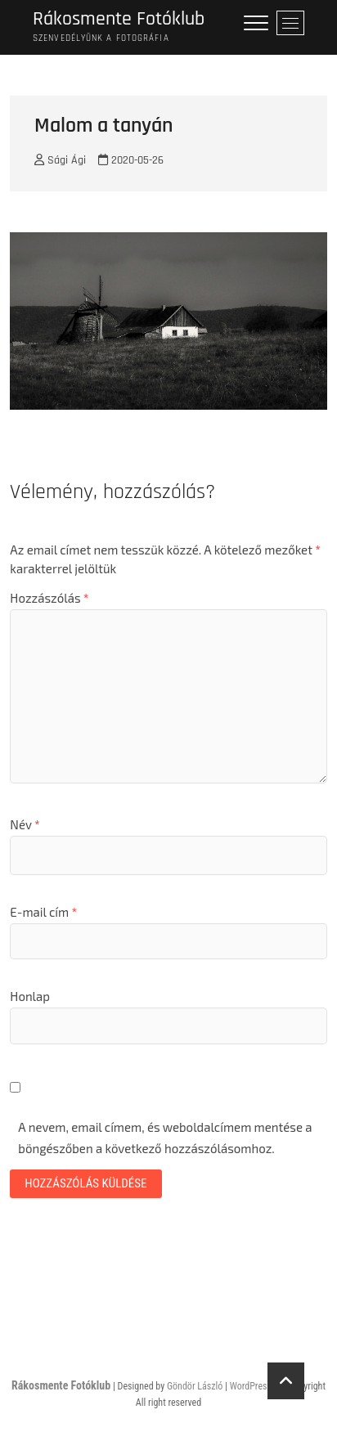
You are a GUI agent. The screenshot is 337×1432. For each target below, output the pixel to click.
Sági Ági (60, 160)
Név (24, 824)
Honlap (30, 996)
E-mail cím (43, 912)
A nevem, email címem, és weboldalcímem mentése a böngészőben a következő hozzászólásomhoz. (165, 1138)
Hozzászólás (49, 597)
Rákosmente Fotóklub (118, 19)
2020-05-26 (131, 160)
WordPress (251, 1386)
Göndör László (194, 1386)
